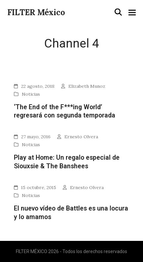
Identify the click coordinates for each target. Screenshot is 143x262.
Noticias (31, 94)
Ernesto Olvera (81, 137)
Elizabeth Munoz (86, 86)
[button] (118, 12)
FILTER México (36, 12)
